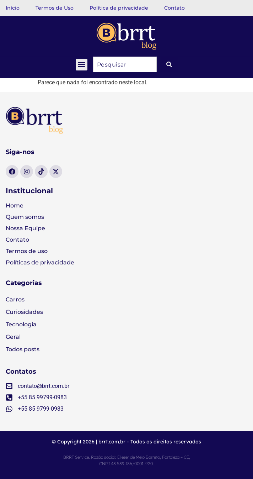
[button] (81, 64)
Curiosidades (24, 312)
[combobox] (125, 64)
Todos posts (22, 349)
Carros (15, 299)
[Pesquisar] (169, 64)
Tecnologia (21, 324)
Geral (13, 336)
